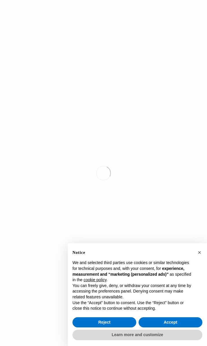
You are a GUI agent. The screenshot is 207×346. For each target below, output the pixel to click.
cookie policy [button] (94, 279)
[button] (199, 252)
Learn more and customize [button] (137, 334)
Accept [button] (170, 322)
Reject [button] (104, 322)
